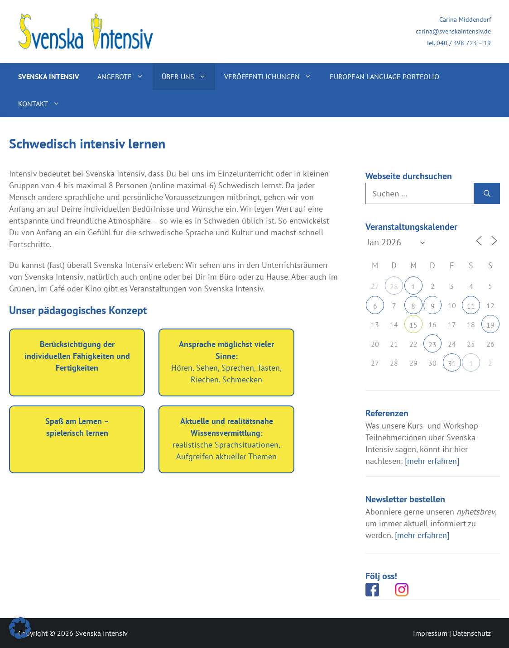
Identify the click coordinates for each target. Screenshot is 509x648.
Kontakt (43, 103)
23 (432, 344)
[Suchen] (487, 194)
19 (490, 324)
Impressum (430, 633)
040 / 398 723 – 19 (464, 43)
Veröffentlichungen (272, 76)
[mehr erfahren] (432, 461)
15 (413, 324)
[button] (20, 628)
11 (471, 305)
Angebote (125, 76)
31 (452, 363)
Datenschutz (472, 633)
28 (394, 286)
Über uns (188, 76)
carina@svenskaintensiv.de (453, 31)
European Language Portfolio (384, 76)
